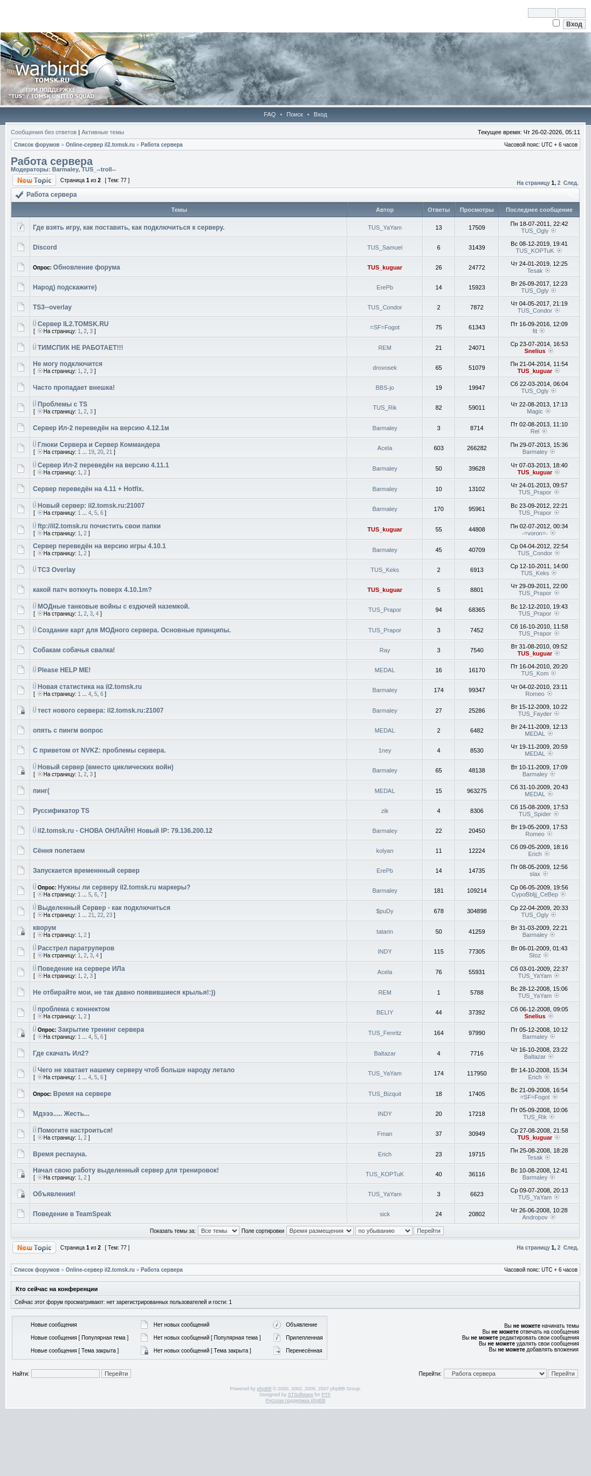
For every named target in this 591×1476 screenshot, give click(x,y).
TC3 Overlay (56, 570)
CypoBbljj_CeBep (535, 894)
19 (91, 452)
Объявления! (54, 1194)
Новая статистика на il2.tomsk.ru (90, 687)
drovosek (385, 367)
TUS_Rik (385, 407)
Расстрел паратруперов (76, 948)
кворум (44, 928)
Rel (535, 431)
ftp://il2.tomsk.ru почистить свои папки (99, 526)
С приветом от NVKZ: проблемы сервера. (99, 750)
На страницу (533, 183)
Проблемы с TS (62, 404)
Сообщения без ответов (44, 132)
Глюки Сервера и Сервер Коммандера (99, 445)
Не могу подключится (67, 364)
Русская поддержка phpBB (296, 1400)
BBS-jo (385, 387)
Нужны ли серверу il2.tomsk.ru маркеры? (124, 887)
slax (535, 874)
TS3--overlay (52, 307)
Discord (45, 247)
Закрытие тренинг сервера (101, 1029)
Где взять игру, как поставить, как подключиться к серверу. (129, 227)
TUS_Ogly (535, 230)
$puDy (385, 911)
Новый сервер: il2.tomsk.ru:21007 (91, 505)
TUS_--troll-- (98, 169)
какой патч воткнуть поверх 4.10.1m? (92, 590)
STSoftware (300, 1394)
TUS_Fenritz (385, 1033)
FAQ (270, 114)
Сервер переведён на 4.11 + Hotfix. (88, 489)
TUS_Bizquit (384, 1094)
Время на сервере (82, 1094)
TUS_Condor (385, 307)
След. (571, 183)
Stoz (535, 955)
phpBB (264, 1388)
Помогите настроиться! (75, 1130)
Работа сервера (162, 145)
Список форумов (37, 145)
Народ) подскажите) (65, 287)
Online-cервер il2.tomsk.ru (100, 145)
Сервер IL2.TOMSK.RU (73, 324)
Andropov (534, 1217)
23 (109, 915)
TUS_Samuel (384, 247)
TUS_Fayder (535, 714)
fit (535, 331)
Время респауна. (60, 1154)
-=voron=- (535, 533)
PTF (325, 1394)
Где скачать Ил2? (61, 1053)
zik (384, 811)
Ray (385, 650)
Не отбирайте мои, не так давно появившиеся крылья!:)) (124, 992)
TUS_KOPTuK (535, 250)
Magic (534, 411)
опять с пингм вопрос (68, 730)
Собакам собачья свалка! (74, 650)
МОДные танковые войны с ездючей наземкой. (114, 606)
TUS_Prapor (534, 492)
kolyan (385, 850)
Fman (385, 1133)
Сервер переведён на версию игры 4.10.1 (99, 546)
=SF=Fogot (385, 327)
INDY (384, 951)
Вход (320, 114)
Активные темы (102, 132)
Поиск (294, 114)
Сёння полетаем (59, 850)
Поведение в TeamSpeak (72, 1214)
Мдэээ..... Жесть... (61, 1114)
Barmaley (65, 169)
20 (100, 452)
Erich (534, 854)
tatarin (384, 931)
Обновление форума (86, 267)
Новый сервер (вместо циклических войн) (106, 767)
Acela (385, 448)
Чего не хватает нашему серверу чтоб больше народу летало (136, 1070)
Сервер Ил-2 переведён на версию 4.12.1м (101, 428)
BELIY (384, 1012)
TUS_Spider (535, 814)
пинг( (41, 791)
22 (100, 915)
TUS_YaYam (385, 227)
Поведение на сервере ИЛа (81, 968)
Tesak (535, 270)
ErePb (384, 287)
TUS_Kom (535, 673)
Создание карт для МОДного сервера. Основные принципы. (134, 630)
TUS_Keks (384, 570)
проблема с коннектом (74, 1009)
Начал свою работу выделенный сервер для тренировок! (126, 1170)
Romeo (534, 694)
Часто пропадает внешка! (74, 387)
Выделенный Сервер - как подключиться (104, 908)
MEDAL (385, 670)
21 (109, 452)
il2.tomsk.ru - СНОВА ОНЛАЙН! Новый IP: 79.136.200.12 (125, 830)
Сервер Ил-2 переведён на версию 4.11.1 (103, 465)
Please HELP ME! (64, 670)
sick (385, 1214)
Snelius (534, 351)
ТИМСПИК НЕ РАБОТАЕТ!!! (80, 347)
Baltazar (384, 1053)
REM (384, 347)
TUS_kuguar (384, 267)
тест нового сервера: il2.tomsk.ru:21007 (101, 710)
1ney (385, 750)
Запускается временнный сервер (86, 870)
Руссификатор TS (61, 811)
